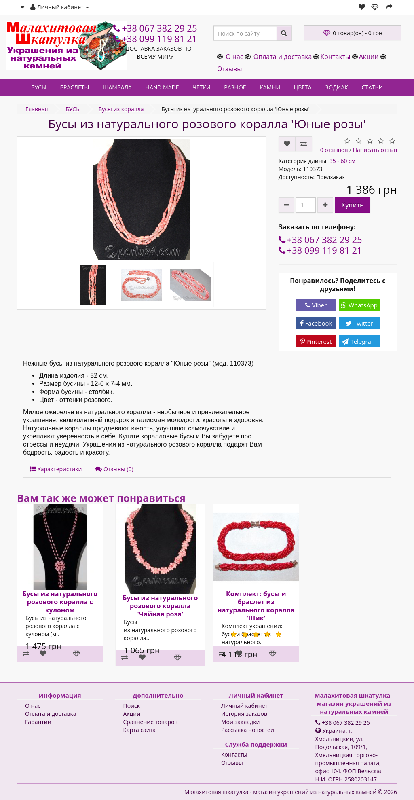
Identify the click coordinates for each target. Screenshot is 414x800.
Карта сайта (139, 730)
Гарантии (38, 722)
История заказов (244, 713)
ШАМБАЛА (117, 87)
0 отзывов (334, 150)
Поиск (131, 705)
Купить (353, 205)
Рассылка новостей (247, 730)
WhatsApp (359, 305)
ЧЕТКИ (201, 87)
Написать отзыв (375, 150)
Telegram (359, 341)
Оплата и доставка (282, 56)
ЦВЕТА (303, 87)
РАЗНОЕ (235, 87)
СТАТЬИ (372, 87)
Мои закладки (240, 722)
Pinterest (316, 341)
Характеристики (56, 469)
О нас (234, 56)
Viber (316, 305)
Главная (36, 109)
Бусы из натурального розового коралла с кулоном (59, 601)
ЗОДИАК (336, 87)
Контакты (335, 56)
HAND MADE (162, 87)
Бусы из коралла (121, 109)
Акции (369, 56)
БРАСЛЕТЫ (74, 87)
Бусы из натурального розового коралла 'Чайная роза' (160, 605)
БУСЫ (38, 87)
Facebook (316, 323)
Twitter (359, 323)
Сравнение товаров (150, 722)
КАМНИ (270, 87)
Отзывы (229, 68)
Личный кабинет (244, 705)
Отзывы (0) (114, 469)
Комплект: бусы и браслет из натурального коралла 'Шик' (256, 605)
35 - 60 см (342, 161)
